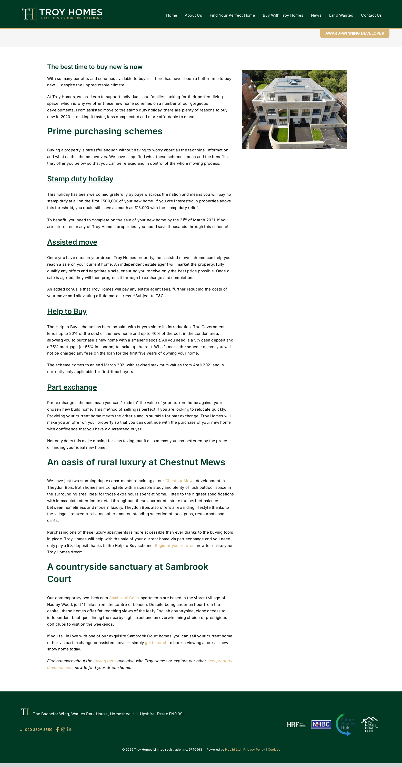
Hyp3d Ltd (232, 749)
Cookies (274, 749)
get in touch (156, 642)
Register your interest (175, 545)
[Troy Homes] (61, 7)
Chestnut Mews (180, 480)
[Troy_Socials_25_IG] (63, 729)
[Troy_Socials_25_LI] (69, 729)
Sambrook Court (124, 597)
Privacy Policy (254, 749)
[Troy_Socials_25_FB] (57, 729)
